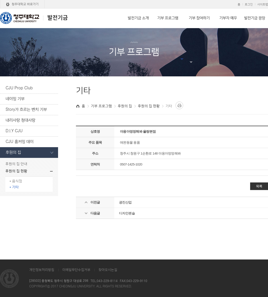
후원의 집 (13, 152)
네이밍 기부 (15, 99)
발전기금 (34, 18)
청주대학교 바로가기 (25, 4)
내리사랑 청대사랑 (20, 120)
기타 (15, 187)
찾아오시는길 (107, 270)
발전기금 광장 (254, 18)
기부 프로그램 (167, 18)
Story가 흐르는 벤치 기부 (26, 109)
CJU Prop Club (19, 88)
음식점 (17, 181)
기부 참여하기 (199, 18)
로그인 (249, 4)
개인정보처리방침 (41, 270)
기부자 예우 (228, 18)
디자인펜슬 (127, 213)
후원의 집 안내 (16, 164)
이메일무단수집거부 (76, 270)
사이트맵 (262, 4)
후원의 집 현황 (16, 171)
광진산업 (125, 202)
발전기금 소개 (138, 18)
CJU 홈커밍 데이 (20, 142)
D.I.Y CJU (14, 131)
